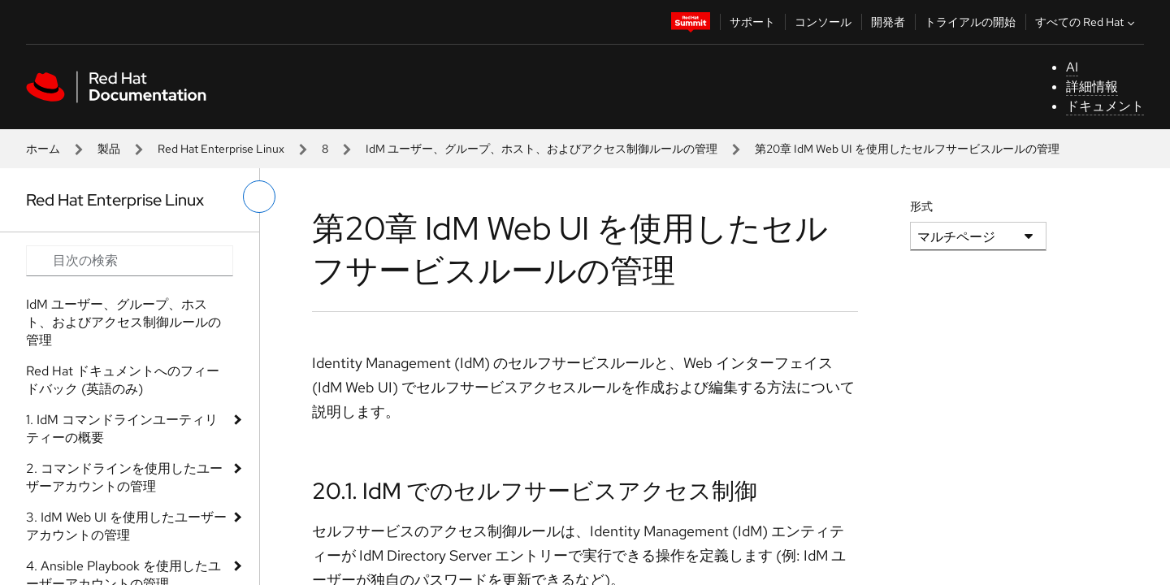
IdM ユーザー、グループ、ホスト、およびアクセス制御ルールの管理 (541, 148)
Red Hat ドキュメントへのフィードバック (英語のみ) (122, 379)
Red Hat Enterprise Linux (221, 148)
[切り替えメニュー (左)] (259, 196)
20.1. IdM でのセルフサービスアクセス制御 (534, 490)
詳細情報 (1092, 86)
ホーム (43, 148)
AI (1072, 67)
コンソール (823, 22)
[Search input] (129, 260)
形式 (921, 206)
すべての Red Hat (1086, 22)
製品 (109, 148)
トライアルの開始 (970, 22)
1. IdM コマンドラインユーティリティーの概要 (122, 428)
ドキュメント (1105, 106)
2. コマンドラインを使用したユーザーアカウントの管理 (124, 477)
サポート (752, 22)
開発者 (888, 22)
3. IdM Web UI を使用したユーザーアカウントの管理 (126, 526)
